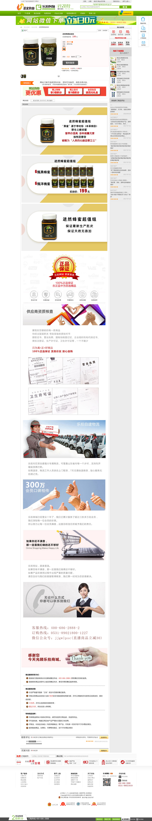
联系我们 (89, 793)
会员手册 (57, 780)
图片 (25, 30)
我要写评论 (66, 70)
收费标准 (23, 778)
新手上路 (126, 1)
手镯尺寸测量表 (76, 782)
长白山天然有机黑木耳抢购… (119, 107)
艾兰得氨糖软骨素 (116, 168)
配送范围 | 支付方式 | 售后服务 (43, 100)
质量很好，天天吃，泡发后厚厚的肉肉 (120, 110)
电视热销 (47, 13)
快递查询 (90, 786)
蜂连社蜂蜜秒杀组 (122, 58)
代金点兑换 (59, 13)
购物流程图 (74, 778)
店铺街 (82, 13)
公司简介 (90, 776)
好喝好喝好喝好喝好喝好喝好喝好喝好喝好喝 (120, 159)
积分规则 (57, 782)
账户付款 (40, 778)
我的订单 (107, 819)
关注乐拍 (122, 776)
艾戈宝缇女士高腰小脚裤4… (119, 180)
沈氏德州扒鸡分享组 (123, 71)
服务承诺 (90, 784)
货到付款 (40, 776)
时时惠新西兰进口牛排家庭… (119, 144)
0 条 (77, 68)
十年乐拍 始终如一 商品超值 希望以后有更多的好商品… (120, 135)
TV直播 (27, 13)
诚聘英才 (90, 780)
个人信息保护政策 (72, 793)
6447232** (113, 190)
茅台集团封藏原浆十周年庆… (119, 132)
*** (111, 105)
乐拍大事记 (91, 778)
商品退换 (23, 780)
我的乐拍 (116, 1)
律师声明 (82, 793)
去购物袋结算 (127, 13)
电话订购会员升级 (99, 1)
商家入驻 (92, 13)
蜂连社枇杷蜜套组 (122, 65)
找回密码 (57, 784)
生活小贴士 (24, 784)
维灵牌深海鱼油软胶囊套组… (119, 119)
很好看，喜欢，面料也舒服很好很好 (120, 183)
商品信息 (25, 100)
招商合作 (90, 782)
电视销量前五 (71, 13)
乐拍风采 (23, 786)
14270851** (114, 117)
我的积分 (99, 819)
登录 (84, 1)
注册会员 (57, 776)
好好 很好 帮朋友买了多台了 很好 (120, 196)
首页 (19, 13)
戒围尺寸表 (74, 780)
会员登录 (57, 778)
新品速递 (37, 13)
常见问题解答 (75, 776)
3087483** (113, 142)
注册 (90, 1)
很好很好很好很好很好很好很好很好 (120, 147)
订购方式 (23, 776)
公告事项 (23, 782)
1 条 (71, 68)
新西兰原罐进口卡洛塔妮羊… (119, 156)
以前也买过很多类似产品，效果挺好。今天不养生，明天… (120, 123)
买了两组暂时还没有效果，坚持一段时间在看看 (120, 171)
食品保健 (27, 27)
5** (31, 741)
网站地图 (73, 784)
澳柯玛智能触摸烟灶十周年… (119, 192)
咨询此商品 (74, 70)
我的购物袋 (116, 819)
